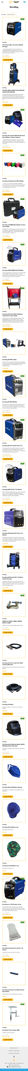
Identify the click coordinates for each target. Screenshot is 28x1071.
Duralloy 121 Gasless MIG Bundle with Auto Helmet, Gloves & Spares (13, 136)
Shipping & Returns (14, 1053)
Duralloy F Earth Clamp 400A (11, 1030)
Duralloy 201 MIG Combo (9, 359)
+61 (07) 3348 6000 (15, 1065)
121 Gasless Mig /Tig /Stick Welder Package (12, 45)
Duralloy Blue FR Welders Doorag (12, 787)
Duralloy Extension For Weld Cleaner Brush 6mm (13, 990)
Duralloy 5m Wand (7, 704)
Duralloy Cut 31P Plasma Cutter (11, 904)
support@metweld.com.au (14, 1067)
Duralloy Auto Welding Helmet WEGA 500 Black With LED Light (13, 745)
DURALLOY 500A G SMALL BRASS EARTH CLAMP (12, 622)
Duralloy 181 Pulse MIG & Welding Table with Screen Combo (12, 315)
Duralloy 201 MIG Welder (9, 402)
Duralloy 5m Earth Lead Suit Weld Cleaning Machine (12, 664)
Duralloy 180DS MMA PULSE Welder (13, 270)
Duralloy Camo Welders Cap (10, 866)
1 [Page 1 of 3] (3, 11)
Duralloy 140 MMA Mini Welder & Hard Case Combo (13, 225)
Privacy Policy (14, 1048)
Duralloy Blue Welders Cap (10, 827)
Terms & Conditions (14, 1050)
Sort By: (4, 14)
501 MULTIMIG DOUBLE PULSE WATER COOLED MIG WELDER (13, 91)
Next (11, 11)
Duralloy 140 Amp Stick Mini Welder (13, 181)
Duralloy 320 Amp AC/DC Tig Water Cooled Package (12, 578)
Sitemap (24, 1069)
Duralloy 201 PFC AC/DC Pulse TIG (12, 446)
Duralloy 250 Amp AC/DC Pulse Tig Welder (12, 534)
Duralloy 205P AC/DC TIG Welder (12, 489)
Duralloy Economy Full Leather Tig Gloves (12, 949)
